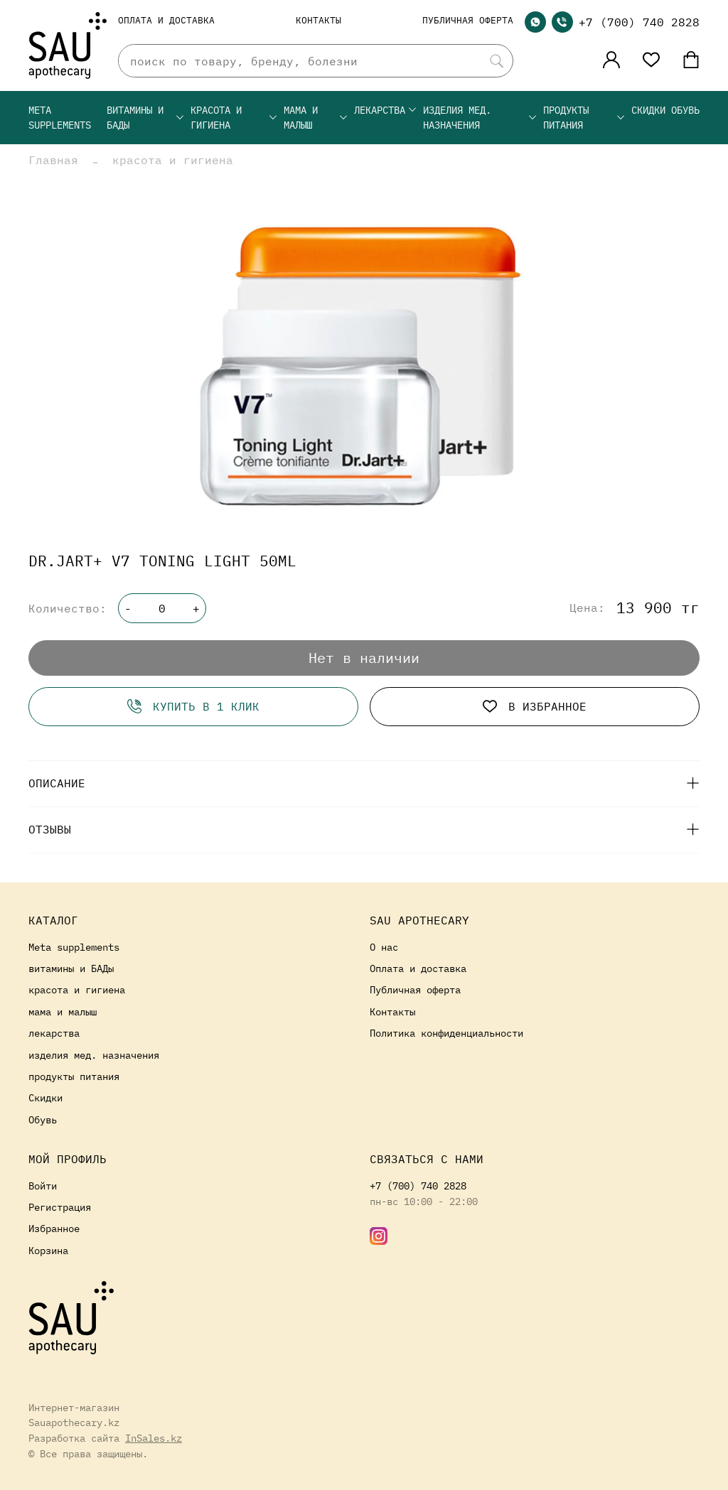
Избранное (54, 1228)
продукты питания (584, 117)
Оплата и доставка (166, 20)
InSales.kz (153, 1438)
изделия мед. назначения (480, 117)
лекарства (385, 110)
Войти (42, 1185)
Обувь (685, 110)
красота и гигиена (234, 117)
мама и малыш (316, 117)
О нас (384, 947)
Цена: (587, 608)
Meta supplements (59, 117)
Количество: (67, 608)
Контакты (318, 20)
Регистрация (59, 1207)
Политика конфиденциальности (446, 1033)
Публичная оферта (467, 20)
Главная (53, 160)
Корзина (48, 1250)
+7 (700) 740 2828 (639, 22)
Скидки (648, 110)
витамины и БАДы (146, 117)
